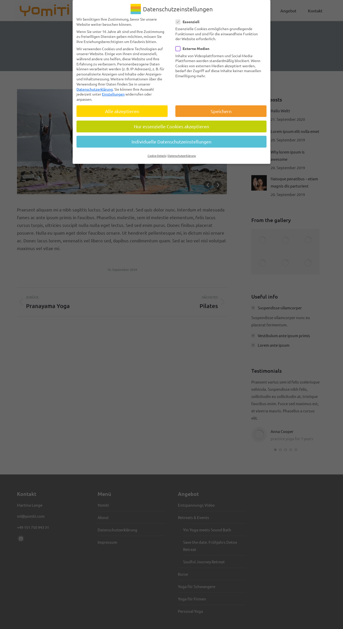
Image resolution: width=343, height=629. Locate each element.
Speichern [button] (221, 111)
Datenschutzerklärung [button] (182, 156)
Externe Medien (194, 48)
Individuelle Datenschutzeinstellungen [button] (171, 141)
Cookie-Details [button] (157, 156)
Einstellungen (113, 94)
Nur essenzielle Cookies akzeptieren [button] (171, 126)
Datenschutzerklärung (94, 89)
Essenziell (189, 21)
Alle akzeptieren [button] (122, 111)
